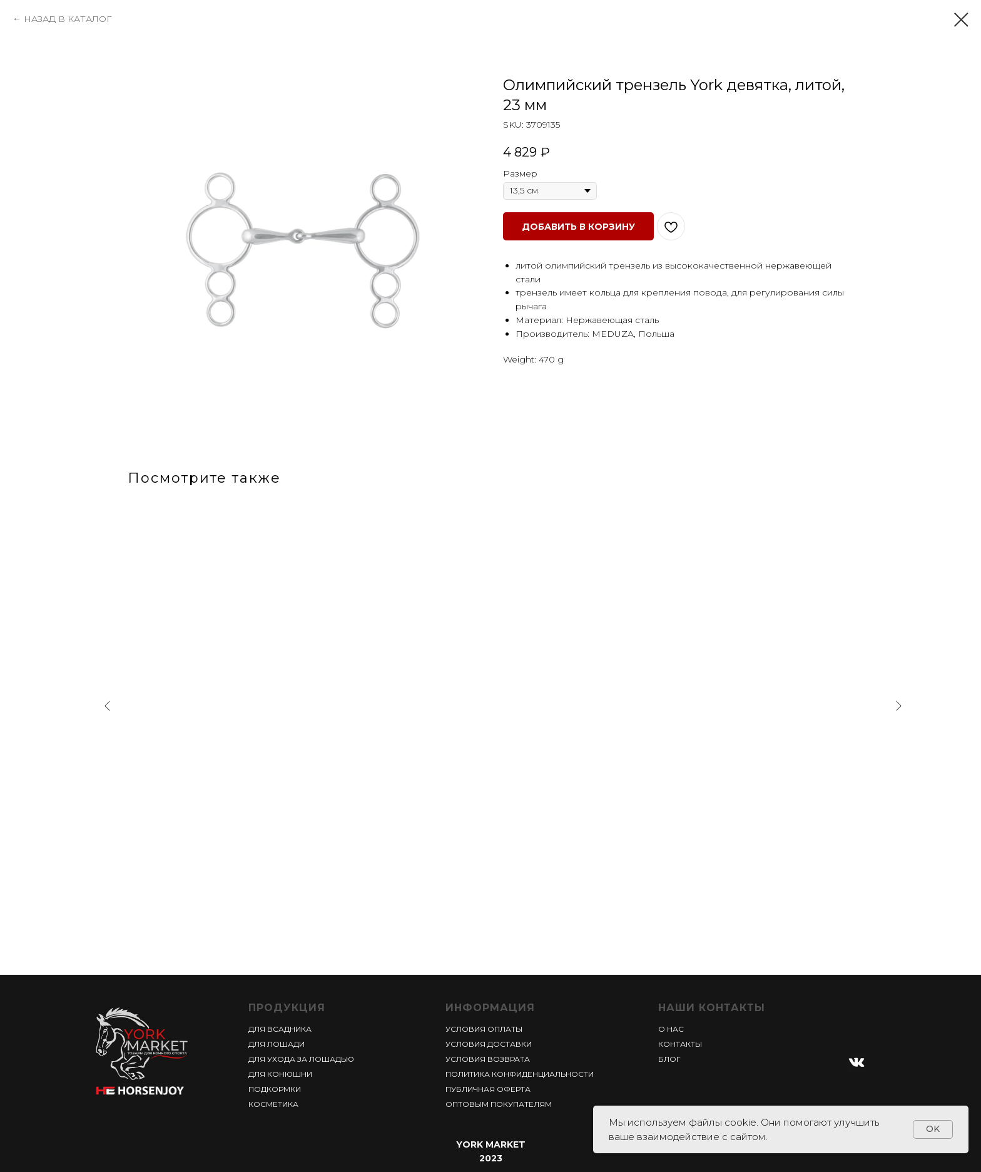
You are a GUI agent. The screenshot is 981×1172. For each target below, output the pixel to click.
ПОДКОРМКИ (274, 1089)
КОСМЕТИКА (273, 1104)
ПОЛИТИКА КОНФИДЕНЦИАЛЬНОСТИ (519, 1074)
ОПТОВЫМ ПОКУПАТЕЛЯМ (498, 1104)
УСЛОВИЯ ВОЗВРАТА (487, 1059)
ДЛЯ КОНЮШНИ (280, 1074)
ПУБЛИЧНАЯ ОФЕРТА (488, 1089)
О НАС (671, 1029)
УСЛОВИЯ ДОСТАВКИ (488, 1044)
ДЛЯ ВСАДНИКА (280, 1029)
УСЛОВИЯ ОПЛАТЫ (483, 1029)
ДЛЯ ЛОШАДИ (276, 1044)
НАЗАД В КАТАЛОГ (67, 18)
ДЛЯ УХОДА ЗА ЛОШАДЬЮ (301, 1059)
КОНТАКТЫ (680, 1044)
